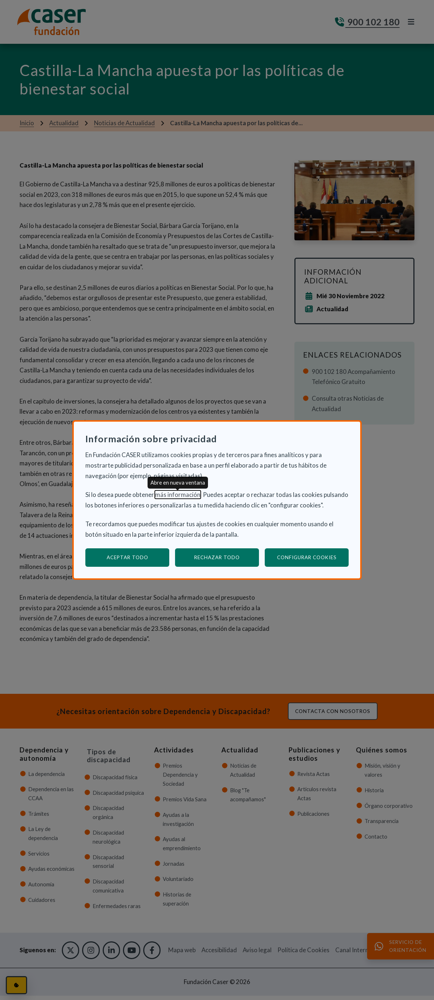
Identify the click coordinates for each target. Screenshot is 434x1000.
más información (177, 494)
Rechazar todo (217, 557)
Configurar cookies (313, 557)
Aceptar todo (127, 557)
